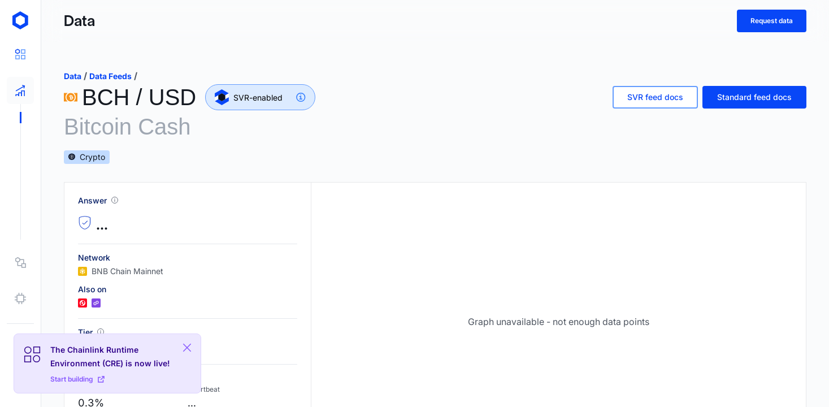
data (72, 76)
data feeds (110, 76)
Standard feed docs (754, 97)
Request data (771, 20)
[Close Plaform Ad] (187, 347)
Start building (77, 379)
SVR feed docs (655, 97)
